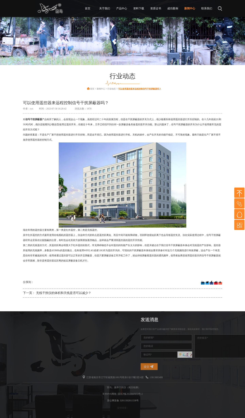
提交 (185, 366)
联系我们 (206, 8)
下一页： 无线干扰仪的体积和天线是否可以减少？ (57, 293)
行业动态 (112, 89)
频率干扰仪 (25, 329)
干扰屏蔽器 (25, 342)
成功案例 (172, 8)
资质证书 (155, 8)
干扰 (22, 348)
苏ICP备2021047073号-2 (130, 394)
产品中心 (121, 8)
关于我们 (104, 8)
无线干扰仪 (25, 354)
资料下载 (138, 8)
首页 (87, 8)
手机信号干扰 (27, 335)
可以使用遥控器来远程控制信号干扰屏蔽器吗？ (139, 89)
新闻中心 (189, 8)
